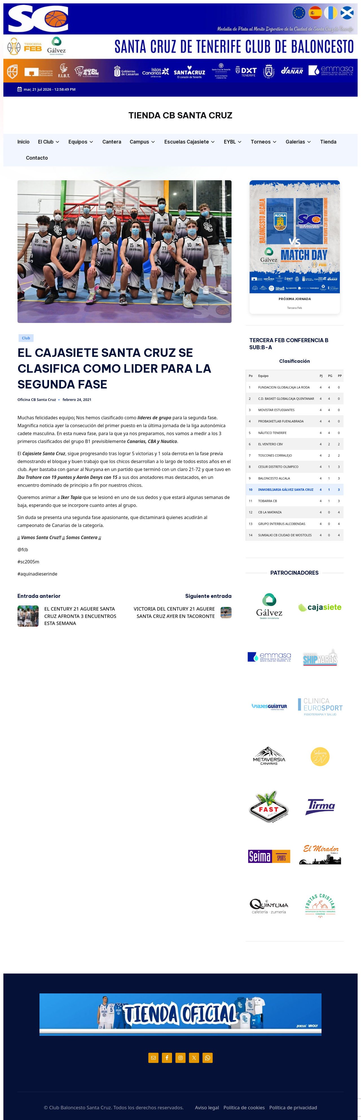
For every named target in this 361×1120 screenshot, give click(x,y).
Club (26, 338)
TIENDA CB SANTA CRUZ (180, 115)
